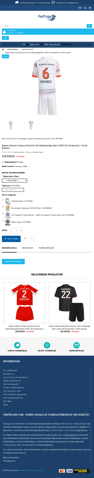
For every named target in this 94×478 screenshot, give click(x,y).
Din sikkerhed (10, 370)
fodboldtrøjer (66, 423)
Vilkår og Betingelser (13, 387)
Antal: (5, 230)
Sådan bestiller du (12, 380)
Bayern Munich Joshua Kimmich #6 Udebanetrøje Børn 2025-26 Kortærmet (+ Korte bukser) (37, 53)
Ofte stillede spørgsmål (15, 394)
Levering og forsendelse (15, 377)
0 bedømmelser (18, 152)
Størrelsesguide (11, 384)
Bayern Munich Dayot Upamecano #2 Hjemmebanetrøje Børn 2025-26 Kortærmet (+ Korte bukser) (24, 329)
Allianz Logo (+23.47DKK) (16, 222)
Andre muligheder (9, 195)
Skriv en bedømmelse (34, 152)
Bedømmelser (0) (9, 248)
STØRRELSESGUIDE (46, 248)
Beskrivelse (27, 248)
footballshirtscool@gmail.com (65, 3)
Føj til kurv (11, 239)
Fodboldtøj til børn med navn (31, 470)
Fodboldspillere (12, 49)
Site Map (7, 401)
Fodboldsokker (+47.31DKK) (17, 201)
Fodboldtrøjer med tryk (61, 430)
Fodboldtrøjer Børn (12, 445)
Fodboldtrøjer (10, 139)
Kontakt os (8, 374)
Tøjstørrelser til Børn (11, 176)
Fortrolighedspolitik (13, 398)
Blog (5, 404)
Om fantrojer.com (12, 391)
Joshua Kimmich (27, 49)
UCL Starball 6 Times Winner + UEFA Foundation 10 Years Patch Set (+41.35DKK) (38, 215)
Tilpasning (6, 186)
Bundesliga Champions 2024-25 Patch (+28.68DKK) (27, 208)
